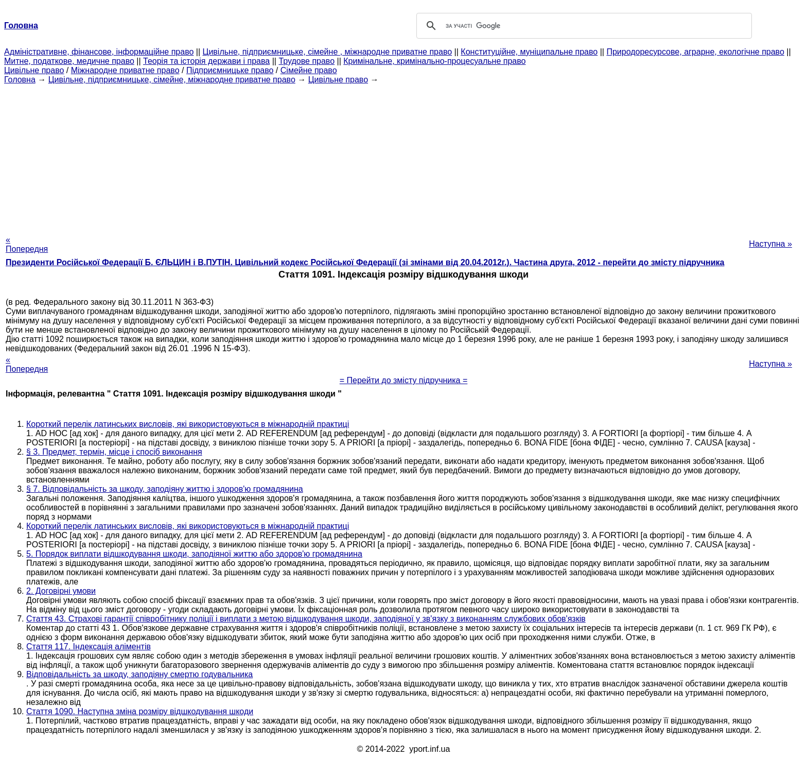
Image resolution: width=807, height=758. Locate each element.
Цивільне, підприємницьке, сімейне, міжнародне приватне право (171, 79)
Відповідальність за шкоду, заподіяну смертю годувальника (139, 674)
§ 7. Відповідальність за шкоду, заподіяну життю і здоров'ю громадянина (164, 489)
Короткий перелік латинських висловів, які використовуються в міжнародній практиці (187, 424)
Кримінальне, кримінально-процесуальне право (434, 61)
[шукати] (583, 26)
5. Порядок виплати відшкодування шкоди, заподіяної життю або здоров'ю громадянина (194, 553)
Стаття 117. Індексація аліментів (88, 646)
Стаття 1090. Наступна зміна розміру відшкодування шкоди (139, 711)
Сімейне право (308, 70)
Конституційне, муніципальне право (529, 51)
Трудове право (306, 61)
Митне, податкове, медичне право (69, 61)
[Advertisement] (403, 156)
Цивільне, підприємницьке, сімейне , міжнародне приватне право (327, 51)
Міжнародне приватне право (125, 70)
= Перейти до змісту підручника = (404, 380)
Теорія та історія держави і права (206, 61)
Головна (20, 79)
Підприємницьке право (230, 70)
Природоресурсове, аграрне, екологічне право (695, 51)
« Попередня (27, 244)
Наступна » (770, 243)
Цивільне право (34, 70)
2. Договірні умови (61, 591)
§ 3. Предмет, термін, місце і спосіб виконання (114, 451)
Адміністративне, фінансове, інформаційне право (99, 51)
